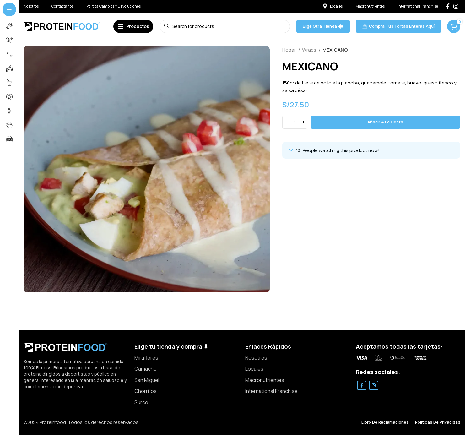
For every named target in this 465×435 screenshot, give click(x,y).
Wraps (309, 49)
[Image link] (66, 347)
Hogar (289, 49)
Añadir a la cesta (385, 122)
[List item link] (186, 358)
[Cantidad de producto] (295, 122)
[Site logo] (62, 26)
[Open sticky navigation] (133, 26)
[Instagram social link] (455, 6)
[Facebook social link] (447, 6)
